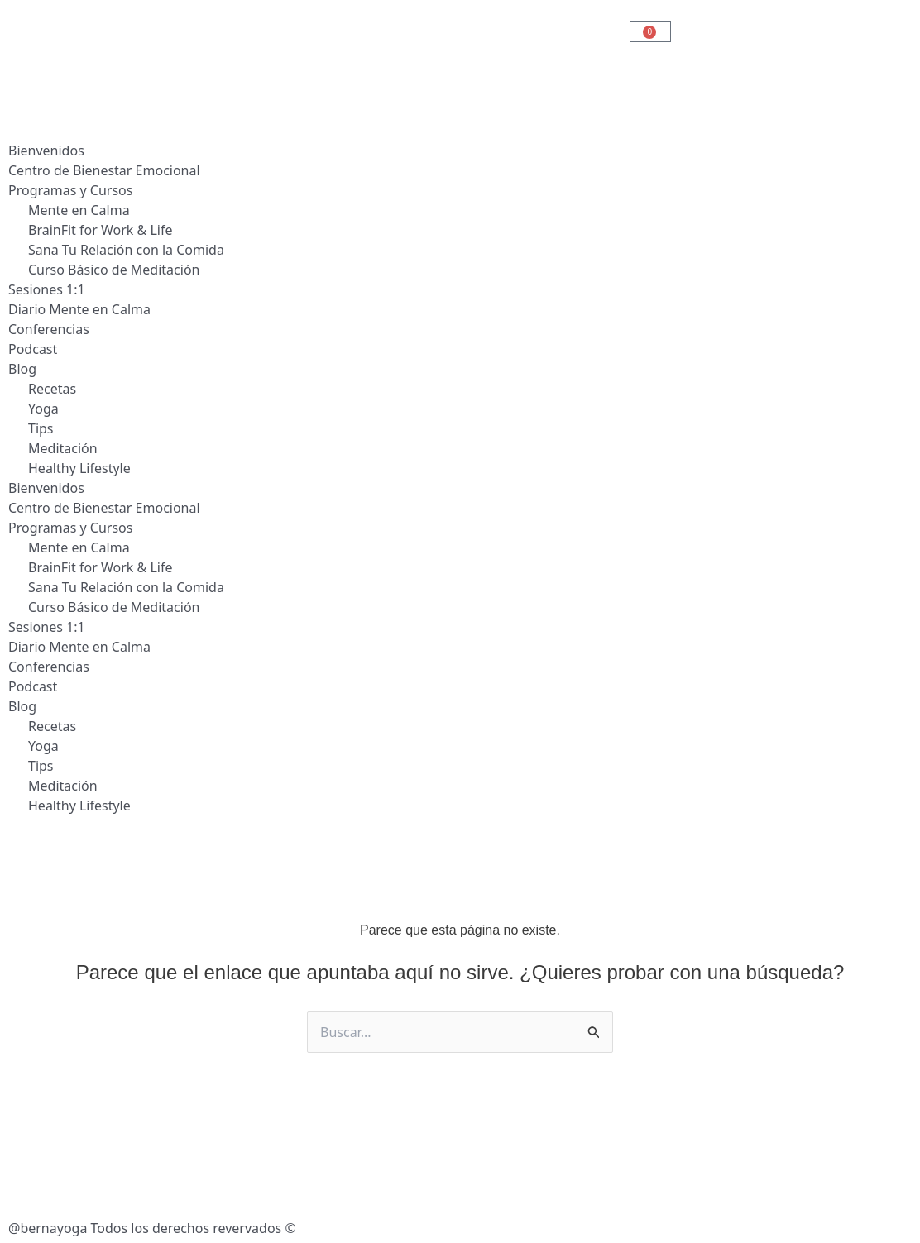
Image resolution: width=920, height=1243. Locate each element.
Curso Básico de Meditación (113, 270)
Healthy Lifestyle (79, 468)
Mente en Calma (79, 210)
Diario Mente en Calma (79, 309)
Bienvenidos (46, 150)
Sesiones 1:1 (46, 289)
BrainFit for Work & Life (100, 230)
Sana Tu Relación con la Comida (126, 250)
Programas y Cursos (70, 190)
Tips (41, 428)
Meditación (63, 448)
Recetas (52, 389)
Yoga (43, 408)
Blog (22, 369)
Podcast (32, 349)
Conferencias (48, 329)
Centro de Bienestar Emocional (104, 170)
